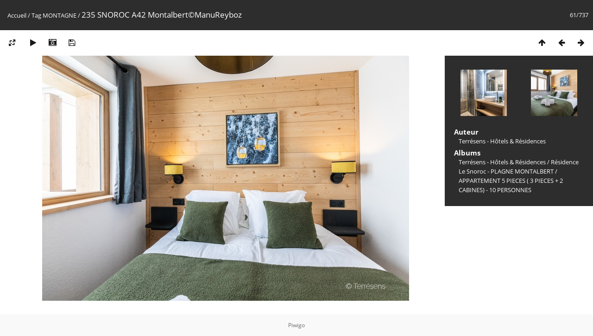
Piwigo (296, 325)
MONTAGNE (59, 15)
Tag (36, 15)
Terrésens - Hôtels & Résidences (502, 162)
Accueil (16, 15)
